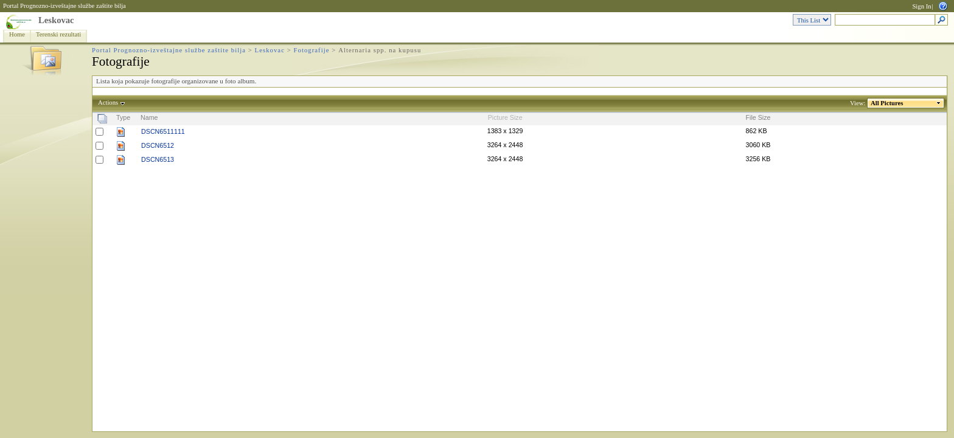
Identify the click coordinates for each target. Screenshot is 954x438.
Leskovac (56, 20)
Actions (108, 102)
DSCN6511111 (163, 131)
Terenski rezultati (58, 34)
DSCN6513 (157, 159)
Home (17, 34)
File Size (758, 117)
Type (123, 117)
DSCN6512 (157, 145)
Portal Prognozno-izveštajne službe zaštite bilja (64, 5)
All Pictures (887, 103)
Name (149, 117)
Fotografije (312, 50)
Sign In (921, 6)
